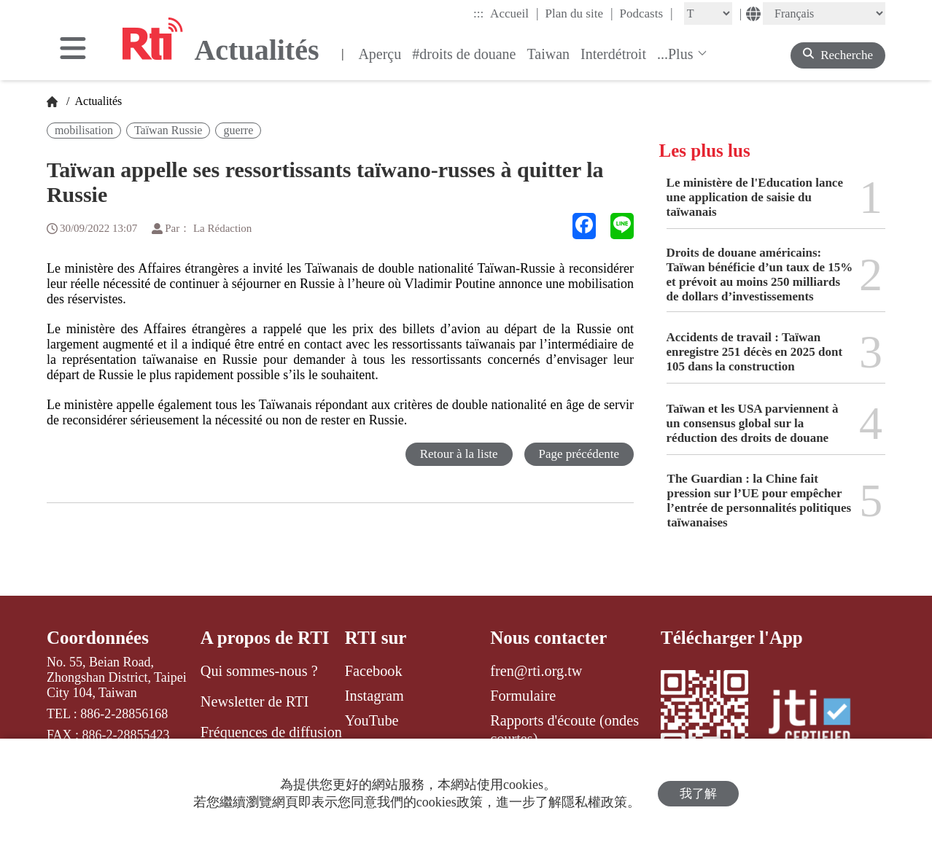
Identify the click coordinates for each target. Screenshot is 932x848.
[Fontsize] (708, 13)
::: (478, 13)
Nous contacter (548, 637)
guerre (238, 130)
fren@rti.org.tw (536, 671)
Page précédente (578, 454)
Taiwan (548, 54)
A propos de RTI (265, 637)
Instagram (374, 696)
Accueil (514, 13)
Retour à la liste (458, 454)
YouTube (372, 720)
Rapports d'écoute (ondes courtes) (564, 729)
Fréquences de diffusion (271, 732)
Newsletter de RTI (254, 701)
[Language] (824, 13)
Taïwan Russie (168, 130)
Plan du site (579, 13)
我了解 (698, 794)
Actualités (97, 101)
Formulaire (523, 696)
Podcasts (646, 13)
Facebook (374, 671)
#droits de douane (464, 54)
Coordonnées (98, 637)
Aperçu (379, 54)
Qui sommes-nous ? (259, 671)
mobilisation (84, 130)
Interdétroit (613, 54)
